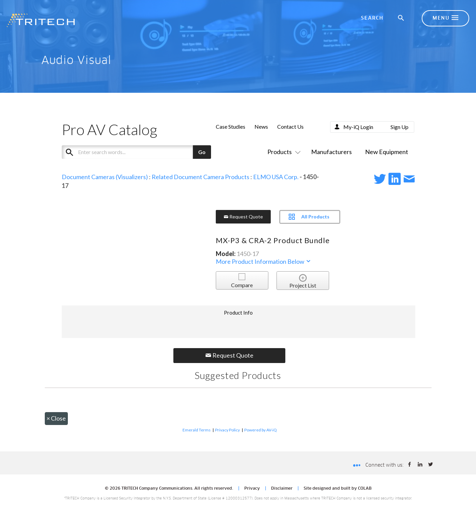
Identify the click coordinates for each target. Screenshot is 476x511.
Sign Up (399, 127)
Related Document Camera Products (200, 176)
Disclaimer (281, 489)
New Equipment (386, 151)
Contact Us (290, 126)
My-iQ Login (358, 127)
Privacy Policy (227, 429)
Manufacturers (331, 151)
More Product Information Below (263, 261)
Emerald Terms (197, 429)
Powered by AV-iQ (260, 429)
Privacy (252, 489)
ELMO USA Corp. (276, 176)
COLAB (365, 489)
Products (282, 151)
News (261, 126)
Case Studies (230, 126)
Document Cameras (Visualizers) (105, 176)
